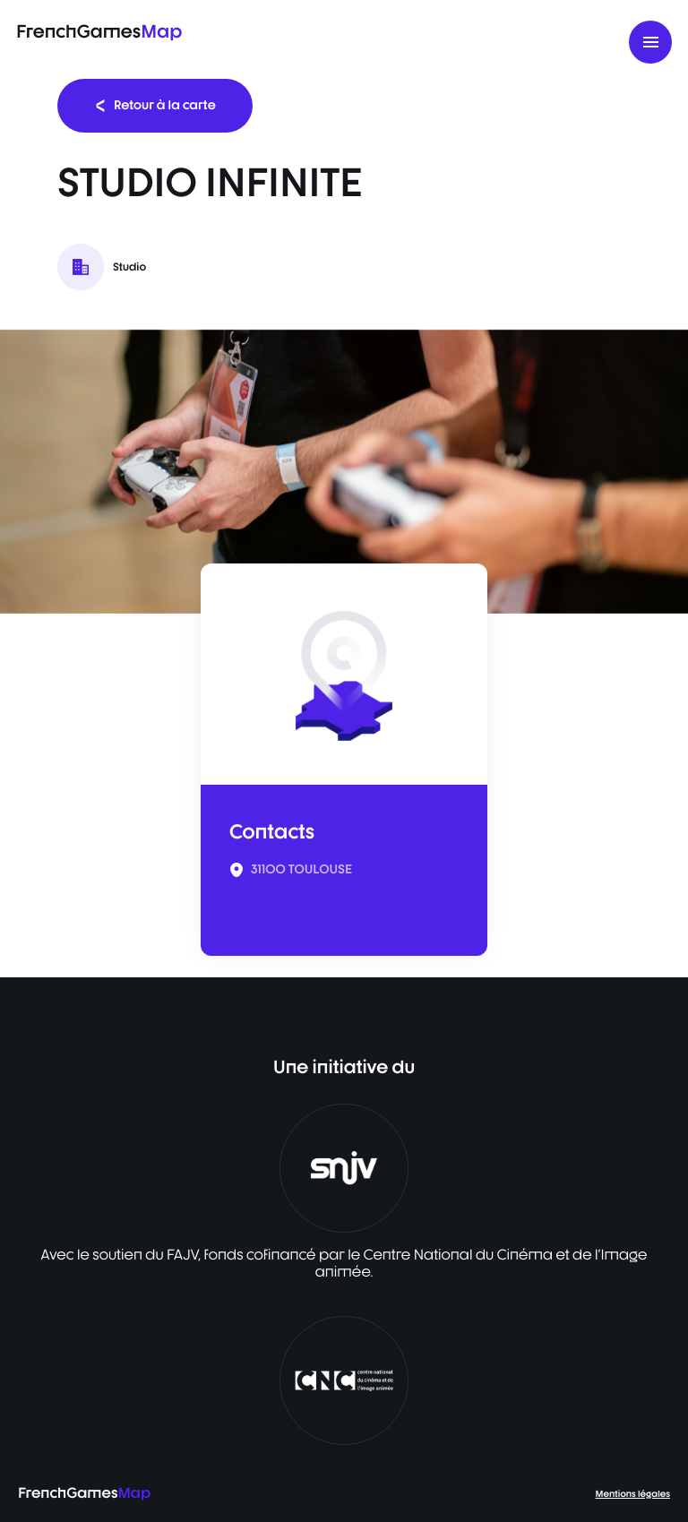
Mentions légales (633, 1494)
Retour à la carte (155, 105)
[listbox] (344, 472)
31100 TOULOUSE (301, 870)
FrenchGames (99, 31)
